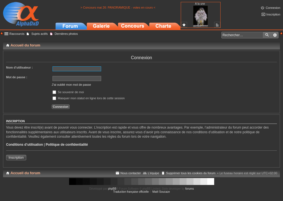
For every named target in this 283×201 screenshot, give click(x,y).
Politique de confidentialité (67, 145)
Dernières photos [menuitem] (66, 33)
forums (189, 188)
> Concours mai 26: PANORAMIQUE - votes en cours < (117, 7)
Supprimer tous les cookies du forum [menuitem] (191, 173)
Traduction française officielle (131, 191)
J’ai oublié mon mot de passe (71, 84)
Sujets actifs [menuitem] (39, 33)
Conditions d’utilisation (24, 145)
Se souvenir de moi (68, 92)
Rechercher (267, 35)
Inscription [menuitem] (273, 14)
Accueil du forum (25, 173)
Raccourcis (16, 33)
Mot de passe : (16, 77)
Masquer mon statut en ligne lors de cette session (89, 98)
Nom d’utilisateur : (19, 67)
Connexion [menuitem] (273, 7)
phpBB (112, 188)
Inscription (16, 158)
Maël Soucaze (161, 191)
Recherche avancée (275, 35)
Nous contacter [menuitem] (130, 173)
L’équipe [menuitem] (153, 173)
